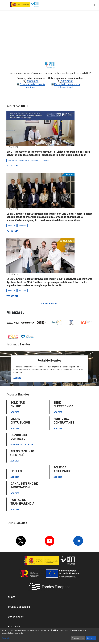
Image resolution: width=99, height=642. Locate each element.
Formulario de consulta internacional (67, 86)
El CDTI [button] (12, 597)
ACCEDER (57, 428)
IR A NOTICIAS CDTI (49, 303)
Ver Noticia (12, 165)
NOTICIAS (45, 160)
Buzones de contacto (21, 444)
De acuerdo (91, 638)
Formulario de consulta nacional (32, 86)
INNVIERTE (11, 225)
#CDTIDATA (14, 626)
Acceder (14, 412)
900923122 (32, 81)
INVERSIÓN (22, 225)
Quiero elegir (7, 638)
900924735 (67, 81)
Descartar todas (78, 638)
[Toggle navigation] (94, 4)
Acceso (17, 378)
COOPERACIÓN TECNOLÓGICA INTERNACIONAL (23, 160)
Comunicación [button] (16, 616)
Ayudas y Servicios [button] (19, 606)
